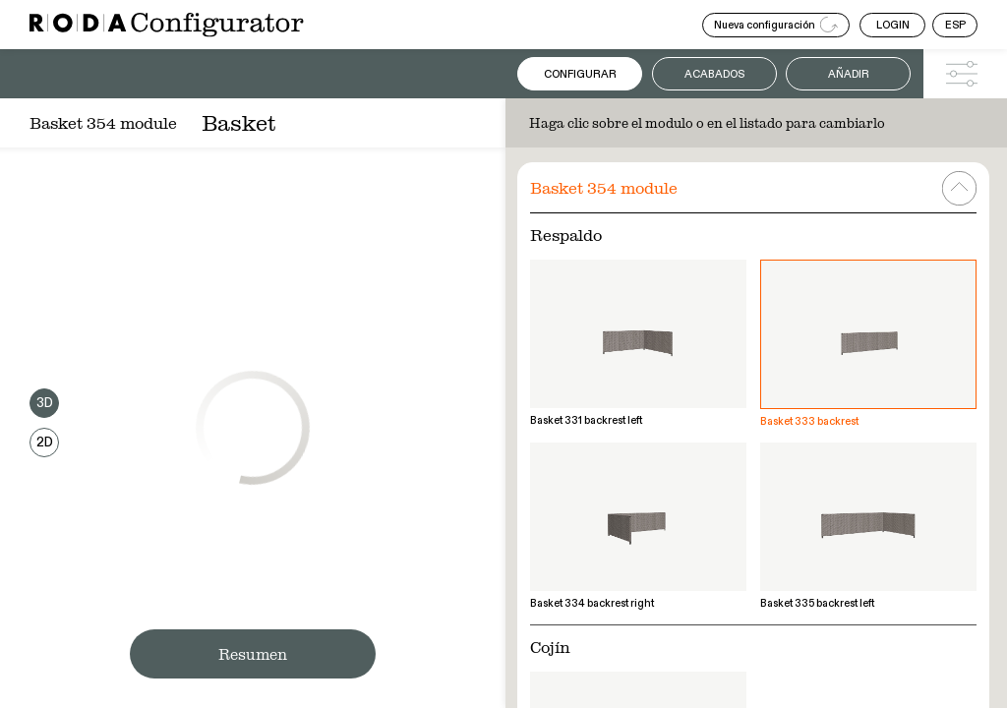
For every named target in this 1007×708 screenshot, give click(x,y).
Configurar (580, 74)
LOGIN (893, 25)
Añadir (848, 74)
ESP (955, 25)
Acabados (714, 74)
